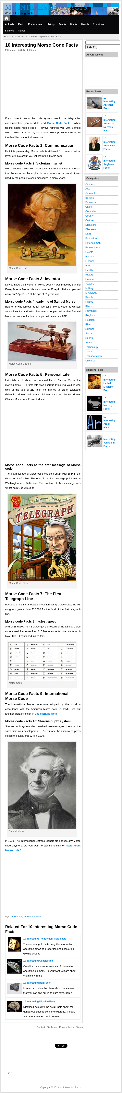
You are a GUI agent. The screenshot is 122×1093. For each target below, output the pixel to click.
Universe (90, 360)
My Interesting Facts (46, 7)
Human (89, 279)
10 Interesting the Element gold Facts (44, 938)
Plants (73, 24)
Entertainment (93, 242)
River (88, 324)
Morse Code (16, 916)
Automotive (91, 193)
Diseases (90, 229)
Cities (88, 206)
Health (89, 270)
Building (89, 197)
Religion (90, 319)
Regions (90, 315)
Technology (91, 347)
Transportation (93, 356)
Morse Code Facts (32, 916)
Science (9, 30)
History (50, 24)
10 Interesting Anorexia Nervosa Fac (110, 123)
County (89, 215)
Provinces (91, 310)
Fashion (89, 256)
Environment (35, 24)
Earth (21, 24)
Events (62, 24)
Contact (41, 1027)
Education (91, 238)
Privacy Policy (66, 1027)
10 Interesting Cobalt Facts (38, 960)
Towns (89, 351)
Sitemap (80, 1027)
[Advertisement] (43, 85)
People (85, 24)
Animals (9, 24)
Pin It (9, 1073)
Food (88, 265)
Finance (89, 261)
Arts (87, 188)
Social (88, 333)
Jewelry (89, 283)
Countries (98, 24)
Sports (89, 337)
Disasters (90, 224)
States (89, 342)
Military (89, 288)
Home (7, 36)
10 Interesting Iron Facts (37, 982)
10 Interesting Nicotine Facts (39, 1001)
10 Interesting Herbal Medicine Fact (110, 383)
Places (21, 30)
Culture (89, 220)
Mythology (91, 292)
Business (90, 202)
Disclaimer (52, 1027)
